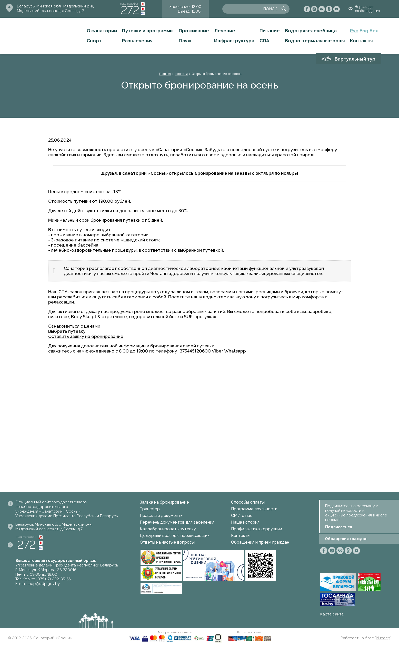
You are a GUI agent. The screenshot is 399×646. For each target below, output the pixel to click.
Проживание (194, 30)
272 (130, 10)
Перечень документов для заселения (177, 522)
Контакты (361, 40)
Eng (364, 30)
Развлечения (137, 40)
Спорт (94, 40)
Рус (354, 30)
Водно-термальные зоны (315, 40)
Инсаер (383, 638)
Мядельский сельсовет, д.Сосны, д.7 (50, 10)
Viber (217, 351)
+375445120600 (195, 351)
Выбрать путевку (66, 331)
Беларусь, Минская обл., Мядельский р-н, (55, 6)
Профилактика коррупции (256, 528)
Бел (374, 30)
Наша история (245, 522)
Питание (270, 30)
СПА (264, 40)
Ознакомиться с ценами (74, 326)
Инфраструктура (234, 40)
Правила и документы (161, 515)
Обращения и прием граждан (260, 542)
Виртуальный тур (355, 59)
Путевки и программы (148, 30)
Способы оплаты (248, 502)
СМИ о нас (241, 515)
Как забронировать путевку (168, 528)
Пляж (185, 40)
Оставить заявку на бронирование (85, 336)
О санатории (102, 30)
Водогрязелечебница (311, 30)
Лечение (224, 30)
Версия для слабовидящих (367, 9)
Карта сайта (332, 614)
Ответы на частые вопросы (167, 542)
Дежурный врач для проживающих (175, 535)
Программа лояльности (254, 508)
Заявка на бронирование (164, 502)
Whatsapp (235, 351)
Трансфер (150, 508)
